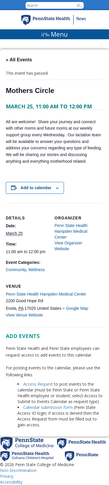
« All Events (19, 59)
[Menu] (54, 34)
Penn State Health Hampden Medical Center (46, 294)
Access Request (38, 384)
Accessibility (11, 482)
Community (16, 269)
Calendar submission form (48, 407)
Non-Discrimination (18, 470)
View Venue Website (24, 315)
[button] (79, 5)
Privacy (6, 476)
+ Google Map (75, 308)
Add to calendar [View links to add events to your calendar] (36, 187)
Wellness (36, 269)
